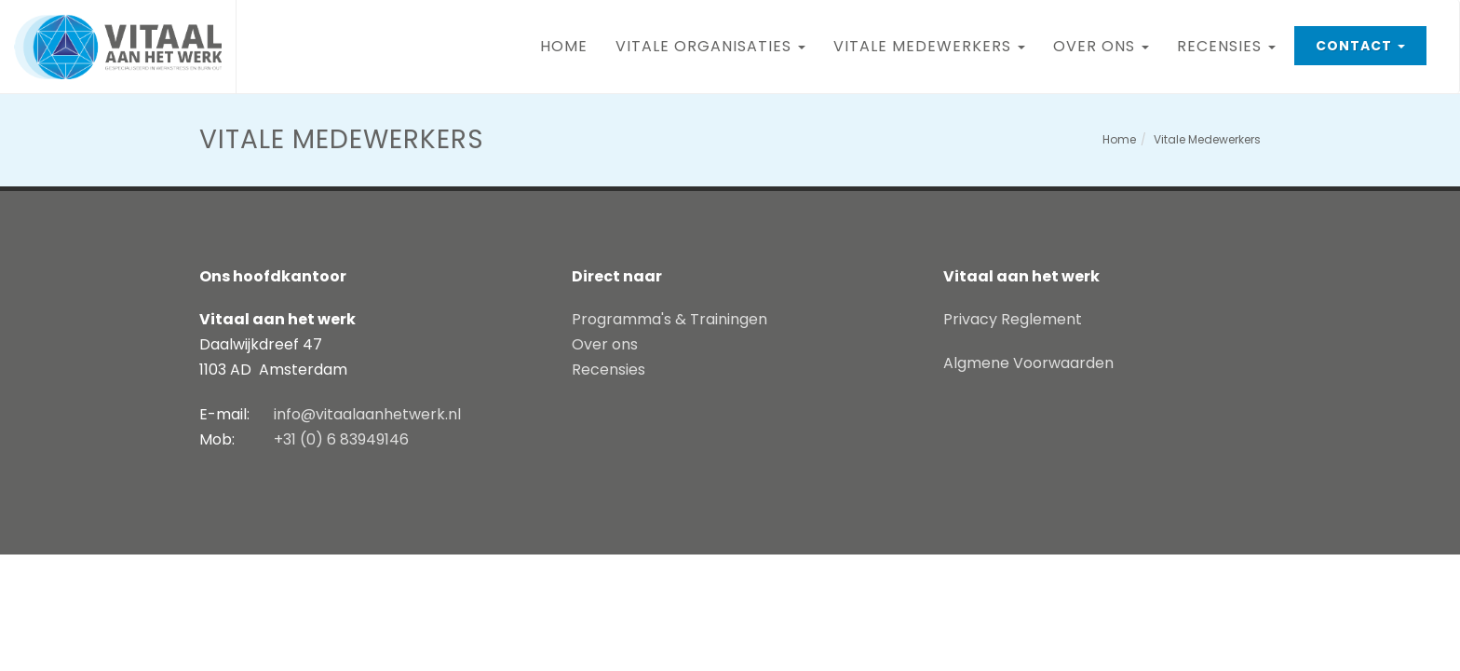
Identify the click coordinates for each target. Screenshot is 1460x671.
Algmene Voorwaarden (1028, 363)
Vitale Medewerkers (936, 39)
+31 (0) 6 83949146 (341, 439)
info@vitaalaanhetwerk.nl (367, 414)
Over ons (1108, 39)
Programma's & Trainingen (669, 319)
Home (564, 46)
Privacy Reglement (1012, 319)
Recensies (1233, 39)
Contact (1371, 41)
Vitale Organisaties (717, 39)
